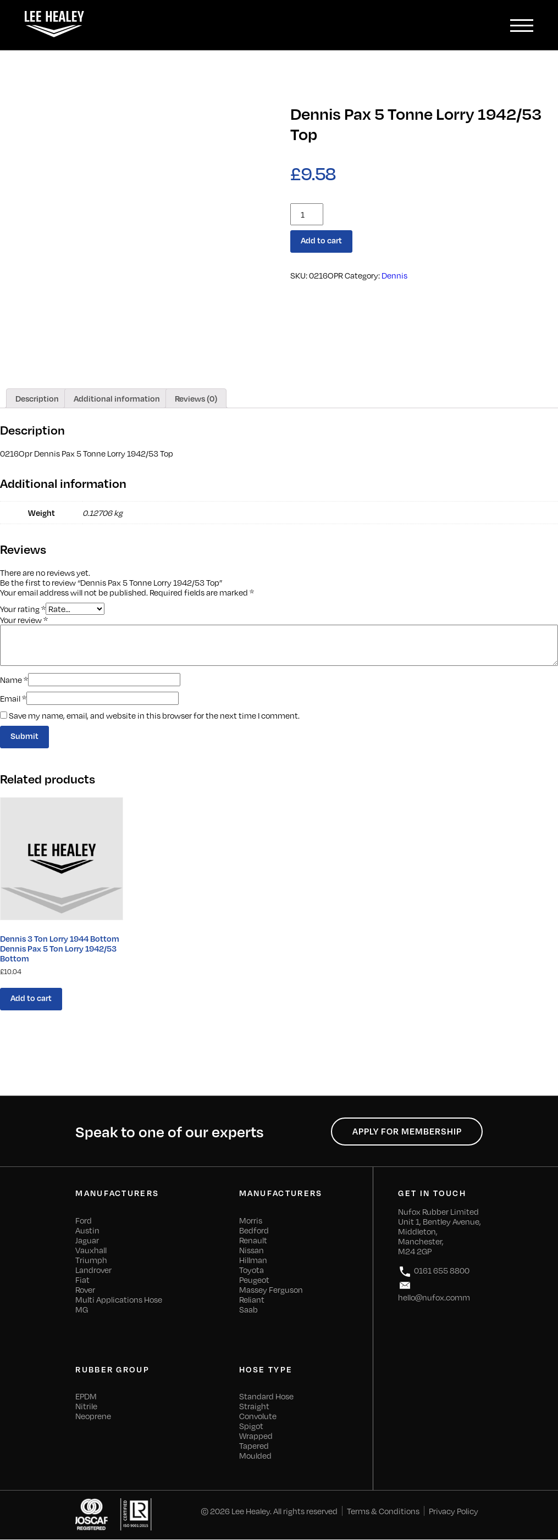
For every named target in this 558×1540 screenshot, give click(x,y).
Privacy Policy (453, 1511)
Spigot (251, 1426)
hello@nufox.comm (434, 1291)
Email (13, 698)
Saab (248, 1310)
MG (81, 1310)
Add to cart (321, 241)
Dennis (394, 275)
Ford (83, 1221)
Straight (254, 1406)
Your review (24, 620)
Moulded (255, 1456)
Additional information (117, 398)
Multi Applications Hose (118, 1300)
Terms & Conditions (383, 1511)
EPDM (86, 1397)
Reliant (251, 1300)
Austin (87, 1231)
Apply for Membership (406, 1131)
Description (37, 398)
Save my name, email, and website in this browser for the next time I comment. (154, 715)
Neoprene (93, 1416)
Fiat (82, 1280)
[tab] (37, 398)
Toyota (251, 1270)
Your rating (23, 609)
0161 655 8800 (433, 1272)
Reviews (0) (196, 398)
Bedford (254, 1231)
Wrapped (256, 1436)
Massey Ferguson (271, 1290)
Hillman (253, 1260)
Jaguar (87, 1241)
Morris (250, 1221)
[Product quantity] (306, 214)
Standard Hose (266, 1397)
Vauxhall (91, 1250)
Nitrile (86, 1406)
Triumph (91, 1260)
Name (14, 680)
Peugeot (254, 1280)
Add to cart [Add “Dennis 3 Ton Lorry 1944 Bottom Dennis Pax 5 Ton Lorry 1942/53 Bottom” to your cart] (31, 998)
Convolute (258, 1416)
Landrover (93, 1270)
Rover (85, 1290)
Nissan (251, 1250)
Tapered (254, 1446)
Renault (253, 1241)
